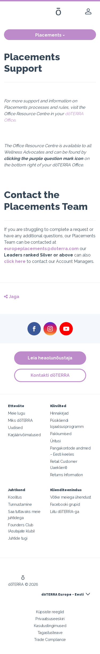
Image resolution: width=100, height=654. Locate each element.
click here (15, 261)
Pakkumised (60, 433)
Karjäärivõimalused (24, 434)
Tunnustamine (20, 504)
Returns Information (66, 474)
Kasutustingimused (50, 625)
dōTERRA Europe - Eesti (62, 594)
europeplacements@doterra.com (41, 248)
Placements (50, 35)
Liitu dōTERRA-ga (64, 511)
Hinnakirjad (59, 413)
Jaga (11, 296)
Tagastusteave (50, 632)
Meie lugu (16, 413)
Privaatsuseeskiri (50, 618)
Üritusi (55, 441)
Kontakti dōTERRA (50, 375)
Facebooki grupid (65, 504)
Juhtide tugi (17, 538)
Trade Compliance (50, 639)
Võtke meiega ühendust (70, 497)
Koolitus (15, 497)
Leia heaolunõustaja (50, 357)
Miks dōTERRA (20, 420)
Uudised (15, 427)
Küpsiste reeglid (50, 611)
